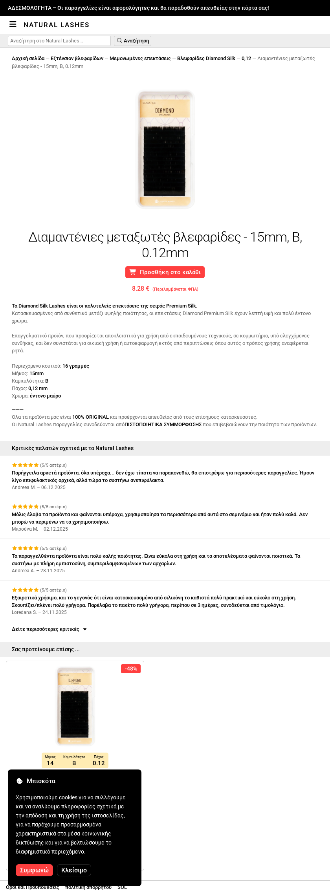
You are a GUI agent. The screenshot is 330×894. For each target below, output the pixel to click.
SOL (122, 887)
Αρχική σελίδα (28, 58)
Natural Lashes (57, 25)
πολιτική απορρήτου (88, 887)
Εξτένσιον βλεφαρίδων (77, 58)
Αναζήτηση (132, 41)
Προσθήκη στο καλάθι (165, 272)
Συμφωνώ (34, 870)
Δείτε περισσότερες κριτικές (50, 629)
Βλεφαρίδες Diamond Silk (206, 58)
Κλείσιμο (74, 870)
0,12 (246, 58)
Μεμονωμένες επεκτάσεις (140, 58)
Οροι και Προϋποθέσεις (32, 887)
